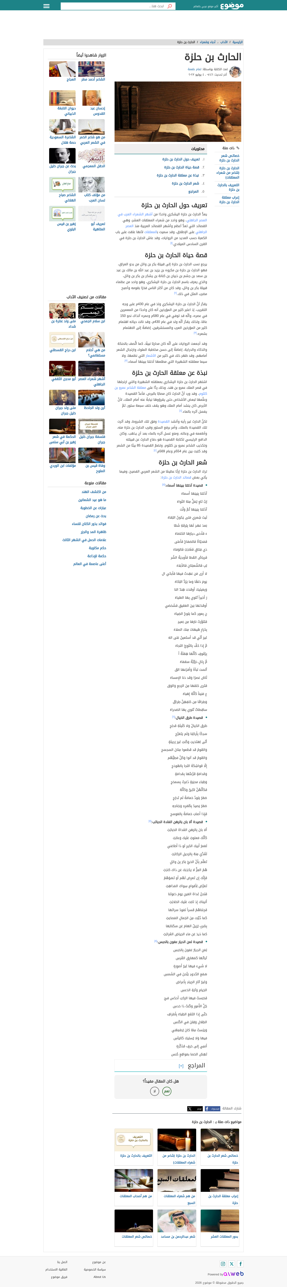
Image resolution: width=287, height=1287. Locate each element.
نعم (167, 1091)
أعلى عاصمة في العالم (89, 564)
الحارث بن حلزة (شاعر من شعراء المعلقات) (227, 173)
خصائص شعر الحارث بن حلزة (229, 158)
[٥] (163, 484)
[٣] (195, 333)
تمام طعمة (194, 69)
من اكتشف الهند (94, 492)
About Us (100, 1277)
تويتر (199, 1109)
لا (154, 1091)
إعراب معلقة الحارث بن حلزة (229, 199)
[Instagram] (223, 1264)
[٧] (150, 821)
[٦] (173, 717)
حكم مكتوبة (97, 548)
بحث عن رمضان (96, 516)
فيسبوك (215, 1109)
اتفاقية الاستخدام (56, 1269)
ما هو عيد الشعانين (92, 500)
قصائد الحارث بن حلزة (176, 477)
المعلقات (150, 232)
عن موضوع (99, 1262)
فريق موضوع (59, 1277)
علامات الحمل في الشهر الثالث (84, 540)
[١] (172, 243)
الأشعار (151, 355)
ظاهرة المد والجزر (93, 532)
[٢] (175, 293)
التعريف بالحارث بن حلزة (228, 187)
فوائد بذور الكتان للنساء (89, 524)
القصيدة (164, 421)
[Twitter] (231, 1264)
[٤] (180, 410)
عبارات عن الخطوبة (93, 508)
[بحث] (170, 6)
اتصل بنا (62, 1262)
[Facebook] (240, 1264)
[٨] (155, 941)
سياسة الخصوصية (95, 1269)
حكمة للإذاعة (96, 556)
